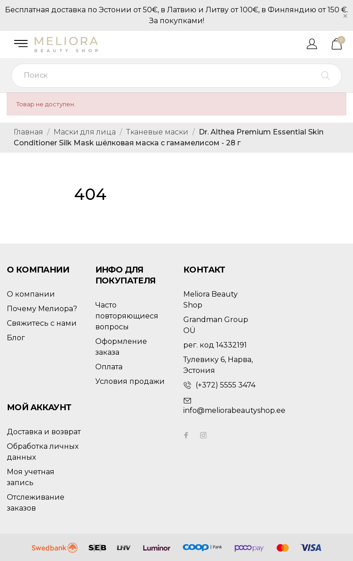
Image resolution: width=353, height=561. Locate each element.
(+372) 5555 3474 (225, 385)
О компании (31, 294)
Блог (16, 337)
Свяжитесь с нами (42, 323)
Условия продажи (130, 381)
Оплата (109, 366)
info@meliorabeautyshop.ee (234, 410)
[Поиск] (176, 76)
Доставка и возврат (44, 431)
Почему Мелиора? (42, 308)
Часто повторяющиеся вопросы (126, 316)
